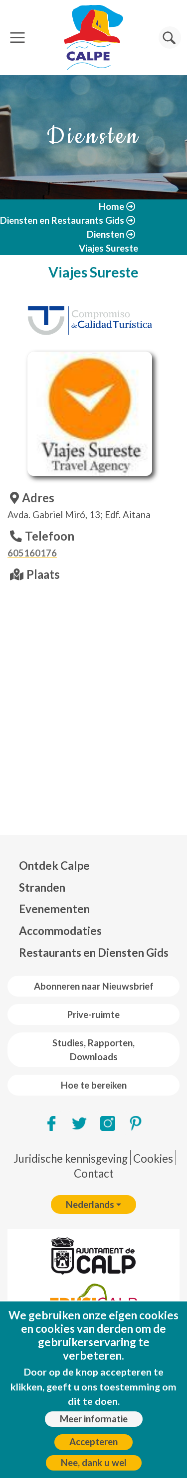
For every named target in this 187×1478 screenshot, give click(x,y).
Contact (94, 1173)
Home (111, 206)
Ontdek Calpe (54, 865)
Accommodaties (60, 930)
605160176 (32, 553)
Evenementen (54, 909)
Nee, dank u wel (94, 1462)
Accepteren (93, 1441)
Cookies (153, 1158)
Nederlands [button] (90, 1204)
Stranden (42, 887)
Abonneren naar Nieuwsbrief (94, 986)
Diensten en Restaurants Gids (62, 220)
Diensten (105, 234)
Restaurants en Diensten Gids (94, 952)
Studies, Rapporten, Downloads (93, 1049)
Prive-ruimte (93, 1014)
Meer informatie (94, 1418)
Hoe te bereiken (94, 1085)
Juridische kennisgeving (70, 1158)
